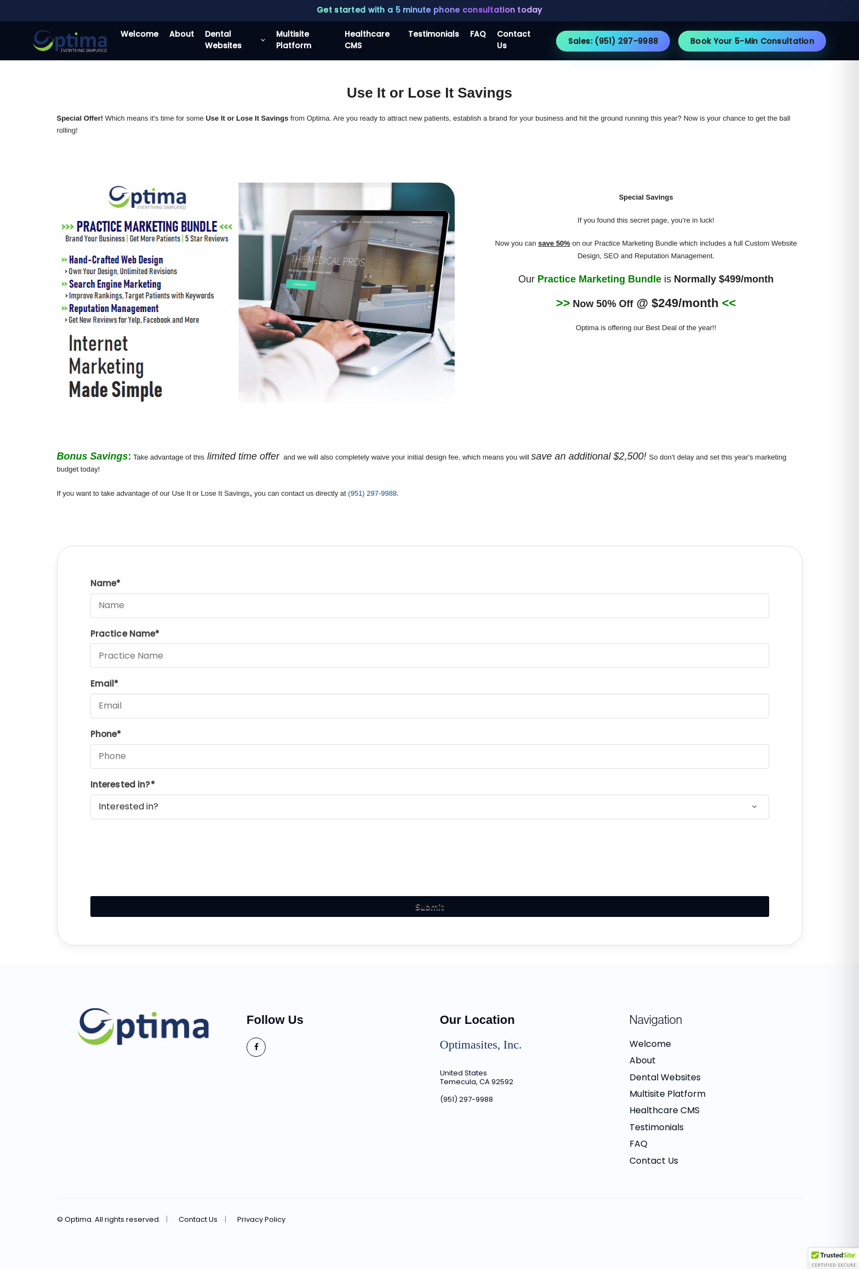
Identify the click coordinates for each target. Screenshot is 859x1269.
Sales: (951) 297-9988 (613, 41)
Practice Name (123, 633)
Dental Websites (665, 1077)
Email (102, 683)
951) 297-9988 (374, 493)
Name (103, 583)
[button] (834, 1258)
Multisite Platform (667, 1093)
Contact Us (653, 1160)
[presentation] (173, 850)
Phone (103, 734)
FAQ (638, 1143)
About (642, 1060)
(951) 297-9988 (466, 1099)
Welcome (650, 1044)
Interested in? (120, 784)
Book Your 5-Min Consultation (752, 41)
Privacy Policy (261, 1219)
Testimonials (656, 1127)
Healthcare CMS (664, 1110)
